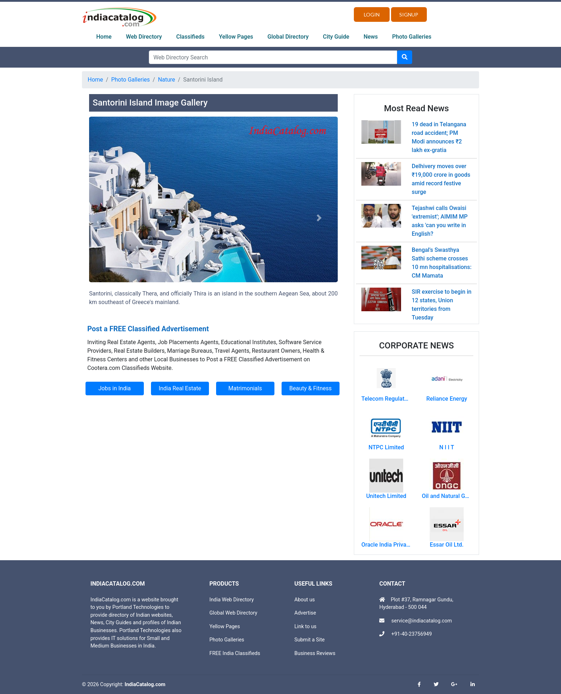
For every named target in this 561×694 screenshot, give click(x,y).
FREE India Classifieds (234, 653)
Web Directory (144, 36)
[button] (107, 218)
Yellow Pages (236, 36)
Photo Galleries (411, 36)
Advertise (305, 613)
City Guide (336, 36)
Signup (408, 14)
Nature (166, 79)
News (371, 36)
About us (304, 600)
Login (372, 14)
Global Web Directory (233, 613)
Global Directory (288, 36)
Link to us (305, 627)
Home (104, 36)
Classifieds (190, 36)
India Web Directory (231, 600)
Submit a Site (309, 640)
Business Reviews (315, 653)
